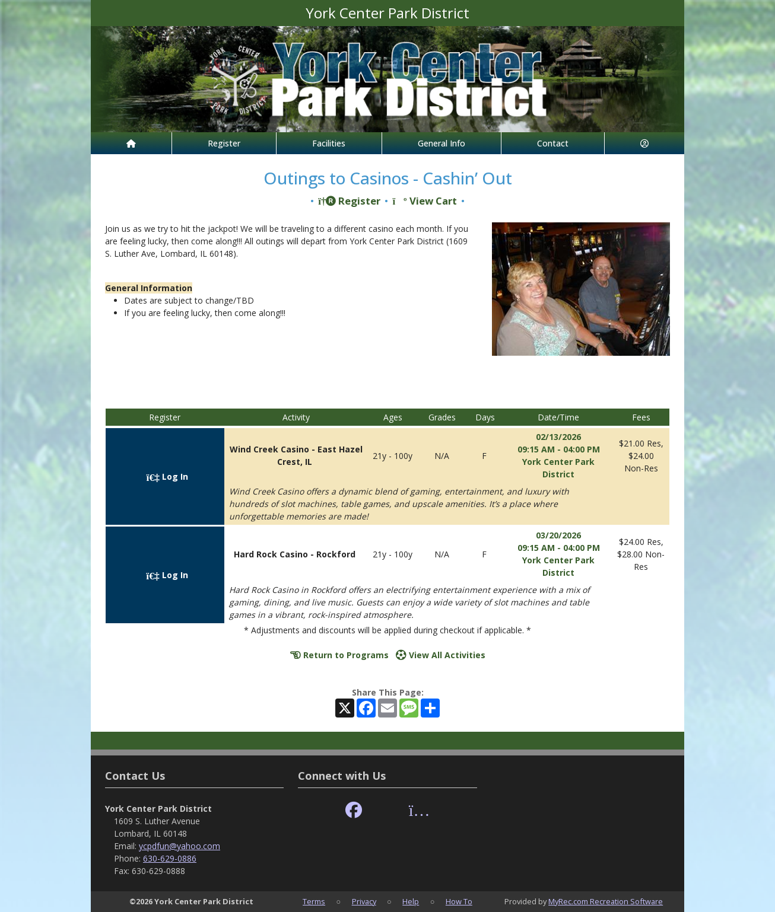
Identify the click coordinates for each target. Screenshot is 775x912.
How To (459, 901)
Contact (552, 143)
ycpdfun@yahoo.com (179, 846)
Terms (314, 901)
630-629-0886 (169, 858)
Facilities (328, 143)
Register (224, 143)
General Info (441, 143)
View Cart (424, 201)
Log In (167, 476)
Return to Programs (339, 655)
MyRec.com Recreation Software (605, 901)
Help (410, 901)
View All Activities (440, 655)
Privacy (364, 901)
